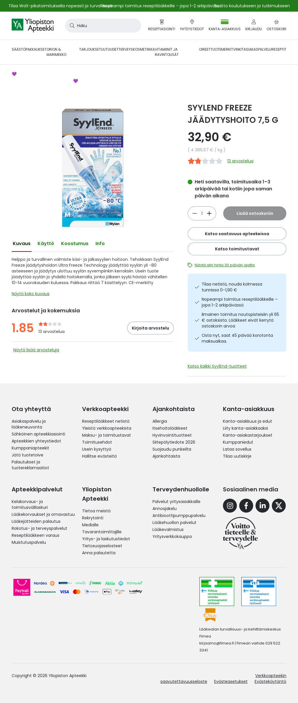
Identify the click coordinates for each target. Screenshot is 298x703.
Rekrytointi (92, 518)
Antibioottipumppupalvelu (178, 515)
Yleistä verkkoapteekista (106, 428)
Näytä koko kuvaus (30, 294)
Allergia (159, 421)
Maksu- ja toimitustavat (106, 435)
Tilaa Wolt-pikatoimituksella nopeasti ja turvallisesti (60, 6)
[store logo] (33, 26)
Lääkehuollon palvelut (174, 522)
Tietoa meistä (96, 511)
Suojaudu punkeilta (171, 449)
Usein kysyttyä (96, 449)
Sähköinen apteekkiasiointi (38, 434)
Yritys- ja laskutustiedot (106, 539)
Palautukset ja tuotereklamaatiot (30, 465)
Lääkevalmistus (168, 529)
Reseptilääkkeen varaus (35, 535)
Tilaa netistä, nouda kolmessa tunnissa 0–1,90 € (232, 287)
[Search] (71, 26)
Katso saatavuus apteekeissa (237, 234)
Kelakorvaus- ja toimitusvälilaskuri (30, 504)
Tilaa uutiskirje (237, 456)
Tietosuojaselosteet (102, 546)
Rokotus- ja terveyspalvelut (39, 528)
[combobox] (103, 26)
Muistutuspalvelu (29, 542)
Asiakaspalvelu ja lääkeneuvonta (29, 424)
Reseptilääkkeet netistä (106, 421)
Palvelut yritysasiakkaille (176, 501)
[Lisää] (194, 213)
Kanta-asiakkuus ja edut (247, 421)
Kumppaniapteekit (30, 448)
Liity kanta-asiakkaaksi (245, 428)
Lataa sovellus (237, 449)
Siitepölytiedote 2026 (173, 442)
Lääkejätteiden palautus (36, 521)
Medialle (90, 525)
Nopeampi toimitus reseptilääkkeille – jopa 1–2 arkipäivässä (240, 302)
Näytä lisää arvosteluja (36, 350)
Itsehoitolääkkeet (169, 428)
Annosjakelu (164, 508)
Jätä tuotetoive (27, 455)
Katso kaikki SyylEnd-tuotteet (217, 366)
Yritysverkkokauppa (172, 536)
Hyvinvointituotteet (172, 435)
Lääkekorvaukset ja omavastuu (43, 514)
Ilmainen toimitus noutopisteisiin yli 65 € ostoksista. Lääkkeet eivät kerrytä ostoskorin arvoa (240, 320)
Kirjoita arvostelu (150, 328)
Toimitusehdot (97, 442)
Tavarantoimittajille (102, 532)
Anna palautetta (99, 553)
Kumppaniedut (238, 442)
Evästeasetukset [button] (231, 681)
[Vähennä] (209, 213)
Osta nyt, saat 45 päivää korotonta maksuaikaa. (237, 338)
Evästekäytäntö (270, 681)
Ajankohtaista (166, 456)
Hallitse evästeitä (99, 456)
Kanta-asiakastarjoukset (247, 435)
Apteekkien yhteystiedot (36, 441)
